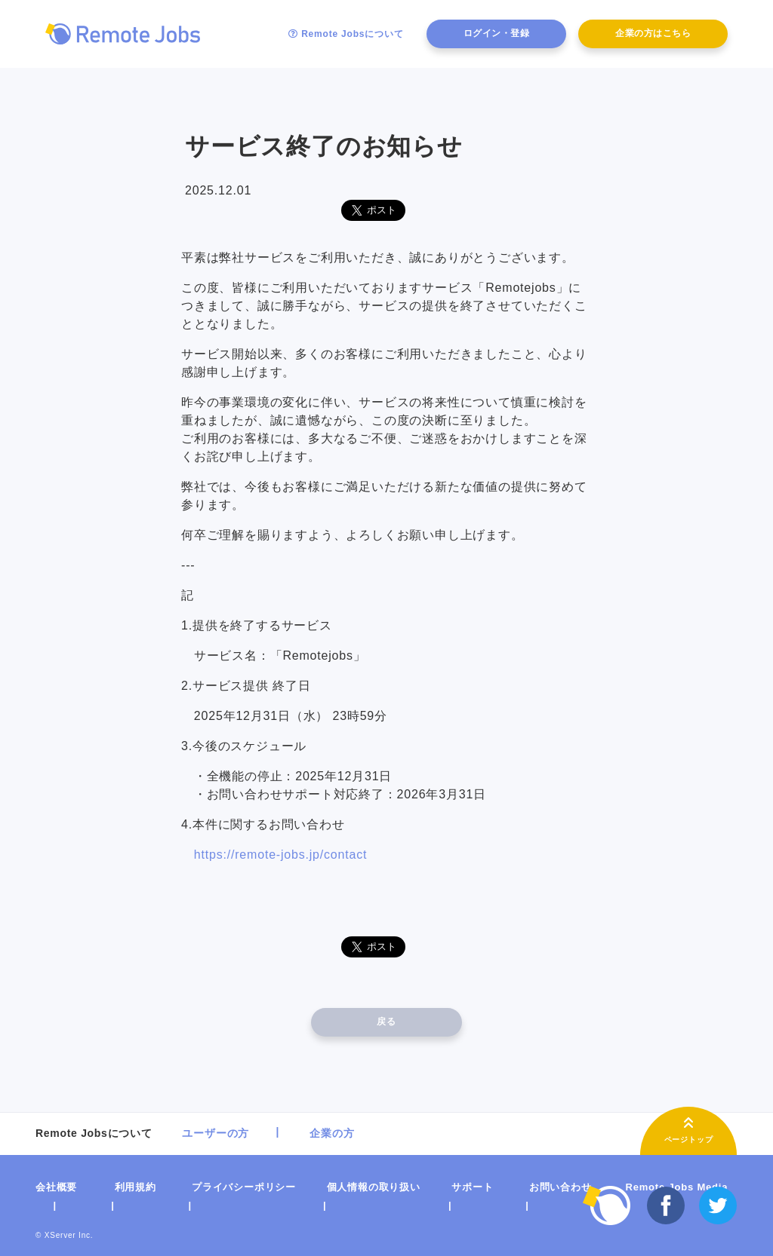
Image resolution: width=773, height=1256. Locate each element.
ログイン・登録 (496, 33)
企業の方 (332, 1133)
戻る (386, 1021)
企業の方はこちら (653, 33)
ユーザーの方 (215, 1133)
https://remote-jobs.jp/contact (280, 854)
